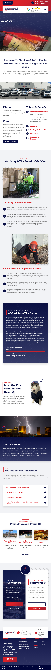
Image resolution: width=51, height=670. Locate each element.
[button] (45, 9)
